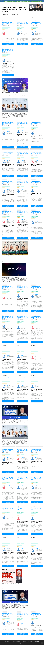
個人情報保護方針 (15, 641)
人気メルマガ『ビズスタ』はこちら (36, 1)
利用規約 (24, 641)
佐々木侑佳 (8, 485)
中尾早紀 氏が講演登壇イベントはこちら (8, 311)
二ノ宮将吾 (22, 160)
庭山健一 (8, 160)
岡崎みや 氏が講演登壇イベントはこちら (8, 44)
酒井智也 (22, 355)
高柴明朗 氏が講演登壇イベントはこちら (8, 206)
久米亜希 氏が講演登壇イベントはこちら (37, 176)
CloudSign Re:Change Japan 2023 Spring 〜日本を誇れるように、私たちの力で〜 (8, 23)
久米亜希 (36, 160)
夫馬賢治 (8, 385)
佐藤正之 (36, 221)
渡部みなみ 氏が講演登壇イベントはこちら (22, 533)
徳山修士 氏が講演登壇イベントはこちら (37, 401)
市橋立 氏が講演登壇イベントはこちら (22, 502)
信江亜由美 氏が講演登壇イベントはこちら (22, 472)
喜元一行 (22, 31)
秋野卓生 (8, 355)
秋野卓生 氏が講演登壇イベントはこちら (8, 371)
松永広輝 (22, 548)
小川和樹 (22, 189)
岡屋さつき (22, 219)
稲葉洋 (8, 457)
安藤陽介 (8, 515)
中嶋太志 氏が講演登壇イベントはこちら (8, 146)
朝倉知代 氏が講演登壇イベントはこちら (37, 371)
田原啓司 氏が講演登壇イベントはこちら (8, 565)
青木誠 (22, 385)
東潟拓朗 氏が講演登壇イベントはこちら (8, 634)
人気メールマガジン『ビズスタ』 (9, 641)
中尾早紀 (8, 295)
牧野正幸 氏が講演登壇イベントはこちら (37, 206)
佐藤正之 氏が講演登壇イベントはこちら (37, 237)
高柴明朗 (8, 189)
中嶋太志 (8, 131)
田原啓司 (8, 548)
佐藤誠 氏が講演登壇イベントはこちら (8, 341)
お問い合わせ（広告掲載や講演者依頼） (34, 641)
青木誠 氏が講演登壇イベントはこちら (22, 401)
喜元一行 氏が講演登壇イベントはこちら (22, 44)
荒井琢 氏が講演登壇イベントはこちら (37, 472)
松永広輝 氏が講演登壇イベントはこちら (22, 565)
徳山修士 (36, 385)
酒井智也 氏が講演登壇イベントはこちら (22, 371)
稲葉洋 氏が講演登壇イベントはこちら (8, 472)
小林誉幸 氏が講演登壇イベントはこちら (37, 634)
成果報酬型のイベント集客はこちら (9, 1)
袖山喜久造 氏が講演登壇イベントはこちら (37, 502)
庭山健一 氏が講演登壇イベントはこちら (8, 176)
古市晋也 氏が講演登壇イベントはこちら (37, 533)
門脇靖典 (36, 548)
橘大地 (36, 31)
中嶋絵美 (22, 623)
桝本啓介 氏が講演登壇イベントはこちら (37, 146)
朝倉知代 (36, 355)
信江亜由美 (22, 457)
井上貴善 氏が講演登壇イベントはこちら (37, 311)
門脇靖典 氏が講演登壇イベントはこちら (37, 565)
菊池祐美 (8, 219)
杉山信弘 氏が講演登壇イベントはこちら (22, 146)
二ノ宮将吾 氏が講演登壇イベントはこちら (22, 176)
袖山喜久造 (37, 485)
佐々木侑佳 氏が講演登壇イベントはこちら (8, 502)
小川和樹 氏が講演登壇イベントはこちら (22, 206)
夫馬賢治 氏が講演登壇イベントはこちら (8, 401)
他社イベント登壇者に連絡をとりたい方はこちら (23, 1)
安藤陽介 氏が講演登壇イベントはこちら (8, 533)
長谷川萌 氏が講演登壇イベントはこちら (37, 341)
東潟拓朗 (8, 621)
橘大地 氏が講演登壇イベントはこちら (37, 44)
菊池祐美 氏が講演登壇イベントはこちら (8, 237)
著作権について (20, 641)
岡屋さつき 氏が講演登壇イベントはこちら (22, 237)
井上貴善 (36, 294)
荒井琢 (36, 457)
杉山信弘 (22, 130)
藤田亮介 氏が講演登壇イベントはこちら (8, 74)
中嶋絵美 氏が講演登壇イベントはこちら (22, 634)
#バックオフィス (5, 150)
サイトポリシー (27, 641)
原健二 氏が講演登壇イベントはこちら (22, 311)
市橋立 (22, 485)
